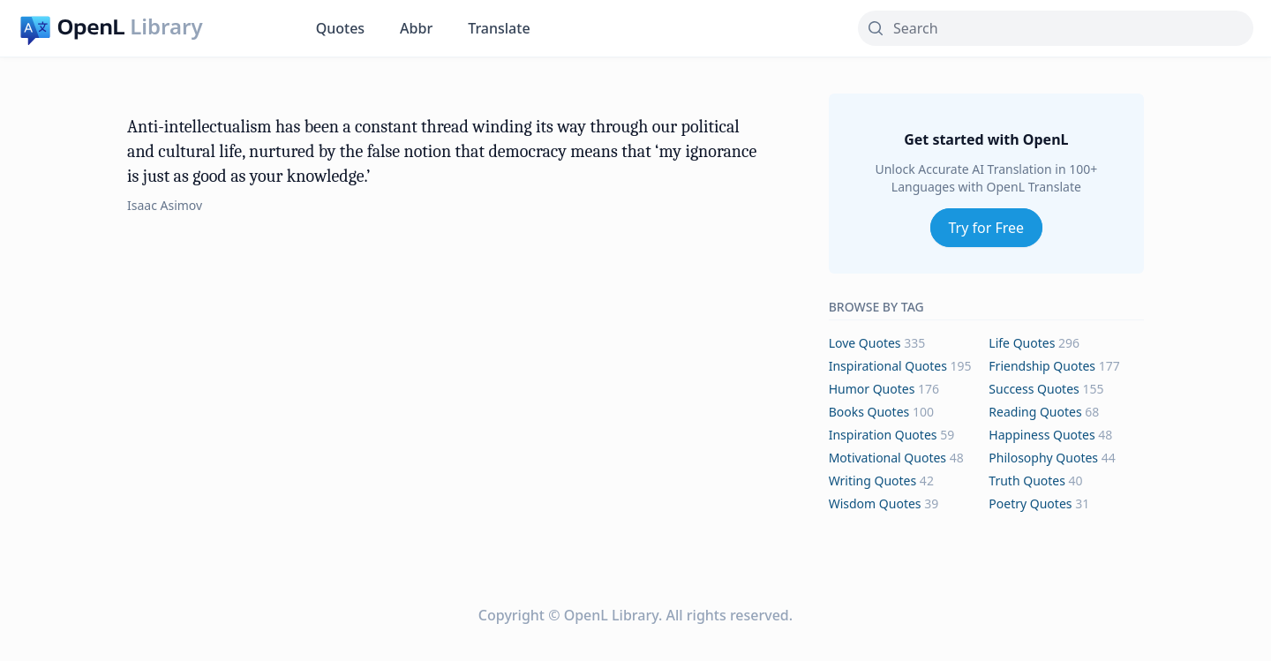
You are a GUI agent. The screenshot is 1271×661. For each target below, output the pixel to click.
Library (166, 26)
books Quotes (869, 411)
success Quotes (1034, 388)
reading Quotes (1035, 411)
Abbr (416, 28)
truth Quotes (1027, 480)
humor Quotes (872, 388)
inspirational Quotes (888, 365)
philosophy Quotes (1043, 457)
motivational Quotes (887, 457)
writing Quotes (873, 480)
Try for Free (987, 227)
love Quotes (865, 342)
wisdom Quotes (875, 503)
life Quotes (1022, 342)
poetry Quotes (1030, 503)
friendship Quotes (1042, 365)
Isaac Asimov (164, 205)
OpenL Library (611, 615)
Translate (499, 28)
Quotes (340, 28)
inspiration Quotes (883, 434)
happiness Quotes (1041, 434)
